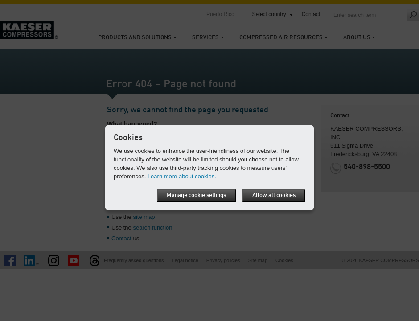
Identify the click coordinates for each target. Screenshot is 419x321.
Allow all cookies (274, 195)
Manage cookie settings (196, 195)
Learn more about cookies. (182, 176)
